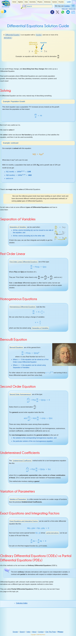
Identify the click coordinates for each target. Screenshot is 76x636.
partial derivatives (52, 533)
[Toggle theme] (0, 11)
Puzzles (61, 2)
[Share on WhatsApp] (62, 12)
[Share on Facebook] (52, 12)
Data (26, 2)
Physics (40, 2)
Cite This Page (50, 632)
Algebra (20, 2)
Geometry (32, 2)
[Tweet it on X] (57, 12)
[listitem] (14, 2)
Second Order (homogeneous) (20, 395)
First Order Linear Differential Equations (24, 262)
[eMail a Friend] (68, 12)
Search (22, 632)
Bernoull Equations (16, 348)
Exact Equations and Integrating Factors (24, 521)
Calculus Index (21, 603)
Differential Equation (12, 35)
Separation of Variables (18, 227)
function (39, 35)
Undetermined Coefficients (22, 461)
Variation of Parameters (18, 499)
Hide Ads (65, 9)
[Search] (39, 6)
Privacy (60, 632)
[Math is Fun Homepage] (6, 7)
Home (14, 2)
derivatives (7, 38)
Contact (41, 632)
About (34, 632)
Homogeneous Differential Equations (22, 307)
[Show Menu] (74, 3)
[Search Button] (23, 6)
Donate (15, 632)
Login (69, 2)
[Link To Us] (73, 12)
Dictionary (47, 2)
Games (54, 2)
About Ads (72, 9)
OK (73, 6)
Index (28, 632)
